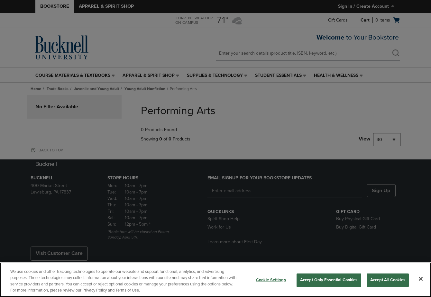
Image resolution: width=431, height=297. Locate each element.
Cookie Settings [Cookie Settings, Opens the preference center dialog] (271, 280)
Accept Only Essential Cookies (329, 280)
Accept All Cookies (387, 280)
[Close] (421, 279)
